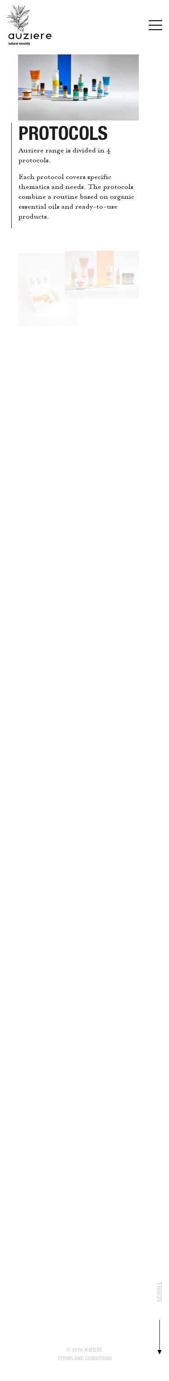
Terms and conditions (85, 1358)
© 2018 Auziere (84, 1349)
